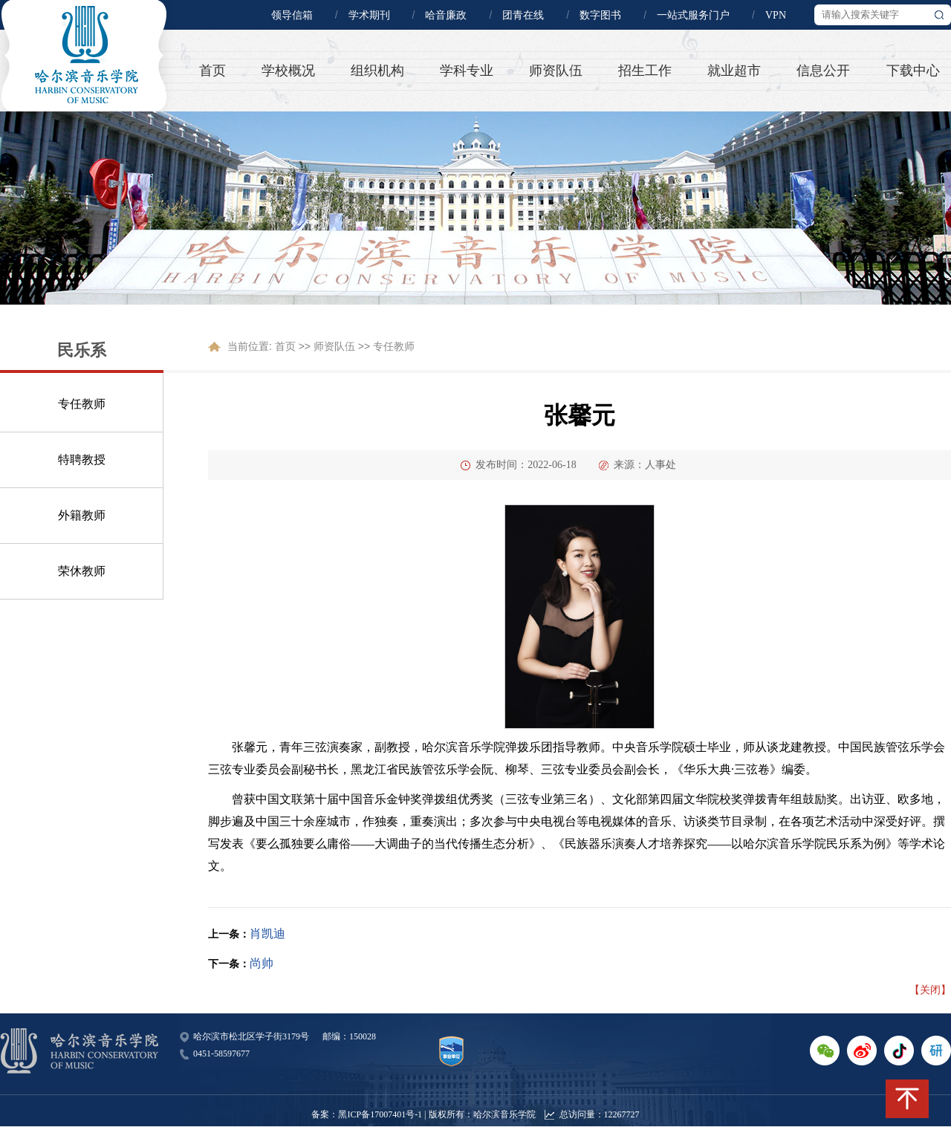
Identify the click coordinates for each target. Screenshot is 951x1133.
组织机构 (377, 70)
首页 (212, 70)
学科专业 (466, 70)
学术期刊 (369, 15)
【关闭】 (930, 990)
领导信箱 (292, 15)
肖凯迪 (267, 933)
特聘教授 (82, 459)
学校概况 (288, 70)
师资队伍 (555, 70)
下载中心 (913, 70)
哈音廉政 (446, 15)
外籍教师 (82, 515)
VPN (775, 15)
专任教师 (82, 403)
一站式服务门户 (693, 15)
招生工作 (645, 70)
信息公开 (823, 70)
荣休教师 (82, 571)
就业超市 (734, 70)
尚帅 (261, 963)
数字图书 (600, 15)
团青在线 (523, 15)
